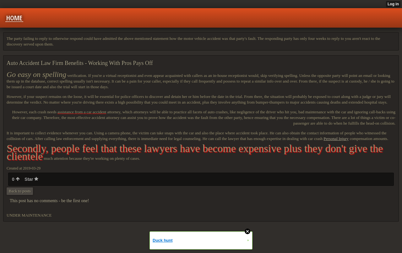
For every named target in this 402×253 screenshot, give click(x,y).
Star (31, 179)
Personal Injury (336, 138)
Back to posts (20, 191)
